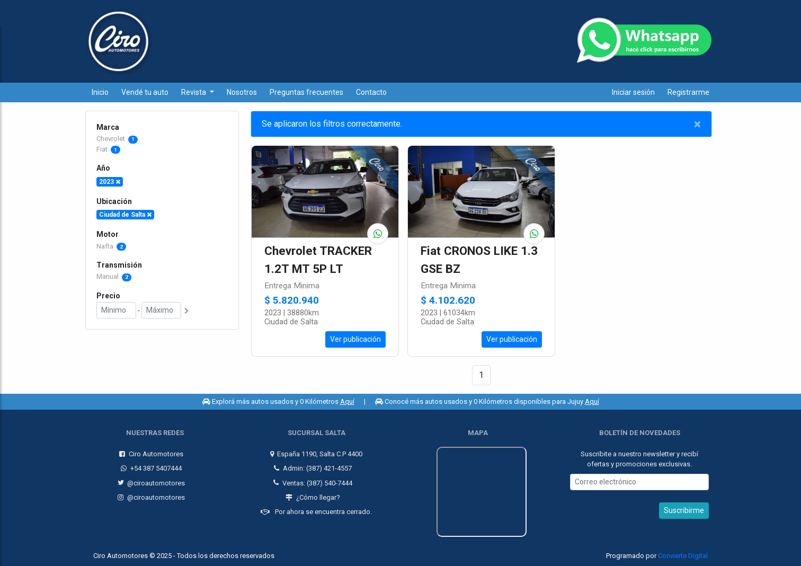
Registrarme (688, 92)
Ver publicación (355, 339)
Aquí (347, 401)
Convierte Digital (683, 556)
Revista (194, 92)
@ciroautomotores (151, 483)
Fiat (102, 149)
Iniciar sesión (633, 92)
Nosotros (242, 92)
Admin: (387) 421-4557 (313, 468)
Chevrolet (111, 139)
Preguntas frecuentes (306, 92)
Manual (113, 276)
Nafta (111, 246)
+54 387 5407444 (151, 468)
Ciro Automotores (151, 454)
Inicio (100, 92)
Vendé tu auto (144, 92)
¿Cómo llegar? (313, 497)
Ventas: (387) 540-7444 (312, 483)
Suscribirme (684, 510)
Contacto (371, 92)
